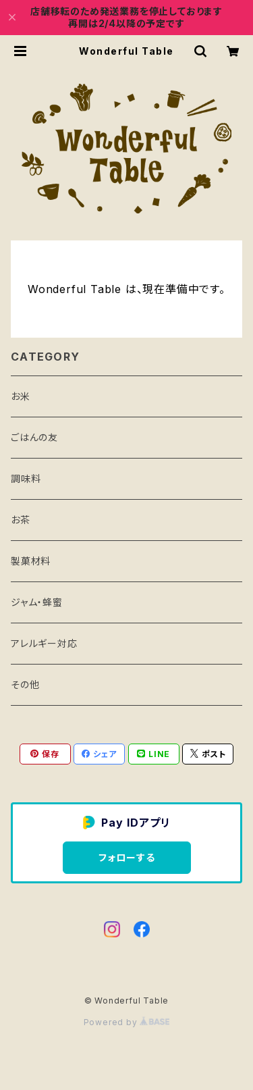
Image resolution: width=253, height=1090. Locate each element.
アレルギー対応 (44, 643)
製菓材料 (31, 561)
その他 (25, 684)
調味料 (25, 478)
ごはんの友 (34, 437)
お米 (20, 396)
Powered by (127, 1022)
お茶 (20, 519)
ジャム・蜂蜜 (37, 602)
